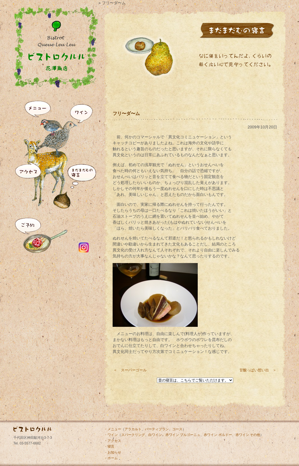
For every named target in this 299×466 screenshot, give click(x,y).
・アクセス (112, 441)
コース (177, 429)
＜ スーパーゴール (130, 370)
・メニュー (112, 429)
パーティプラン (157, 429)
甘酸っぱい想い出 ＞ (257, 370)
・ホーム (111, 458)
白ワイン (155, 435)
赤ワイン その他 (247, 435)
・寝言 (109, 446)
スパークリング (133, 435)
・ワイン (111, 435)
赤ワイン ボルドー (218, 435)
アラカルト (133, 429)
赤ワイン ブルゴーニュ (182, 435)
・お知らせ (112, 452)
